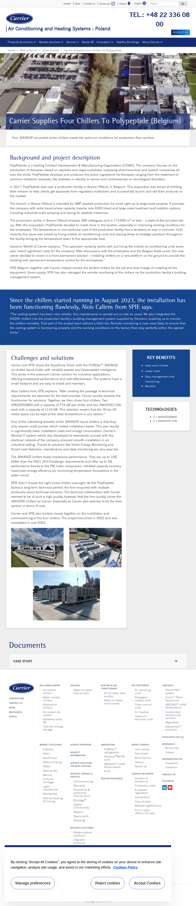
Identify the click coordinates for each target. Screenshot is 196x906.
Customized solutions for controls (173, 715)
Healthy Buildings (127, 42)
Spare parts (81, 816)
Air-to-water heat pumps (115, 694)
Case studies (51, 50)
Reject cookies (107, 883)
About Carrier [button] (151, 42)
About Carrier (29, 50)
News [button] (77, 3)
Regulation (172, 722)
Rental (88, 42)
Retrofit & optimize (82, 827)
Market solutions (51, 744)
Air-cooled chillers (49, 691)
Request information (78, 754)
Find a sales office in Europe (145, 811)
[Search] (163, 3)
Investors (171, 767)
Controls (168, 685)
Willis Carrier (143, 757)
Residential (50, 793)
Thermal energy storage (53, 728)
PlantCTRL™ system (172, 691)
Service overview (80, 744)
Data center (50, 770)
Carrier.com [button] (107, 4)
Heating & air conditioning (109, 687)
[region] (88, 873)
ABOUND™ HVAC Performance (176, 706)
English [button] (140, 4)
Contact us (15, 703)
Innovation (108, 744)
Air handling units (143, 691)
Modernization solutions (83, 834)
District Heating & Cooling (53, 799)
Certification (142, 797)
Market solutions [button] (49, 42)
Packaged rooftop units (143, 699)
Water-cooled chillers (51, 699)
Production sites (145, 785)
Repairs (78, 811)
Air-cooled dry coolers (52, 713)
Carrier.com (16, 698)
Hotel (46, 753)
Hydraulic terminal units (144, 717)
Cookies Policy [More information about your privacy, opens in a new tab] (125, 867)
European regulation (141, 791)
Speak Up (141, 766)
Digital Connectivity (81, 806)
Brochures (15, 712)
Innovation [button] (103, 42)
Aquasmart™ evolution (173, 728)
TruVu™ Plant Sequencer (174, 699)
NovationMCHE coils (114, 757)
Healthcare (50, 757)
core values (142, 749)
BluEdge (80, 800)
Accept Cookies (147, 883)
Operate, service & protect (81, 775)
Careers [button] (67, 3)
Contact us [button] (90, 3)
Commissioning (83, 781)
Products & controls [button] (20, 42)
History (139, 762)
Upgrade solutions (79, 841)
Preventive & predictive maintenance (82, 792)
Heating (75, 685)
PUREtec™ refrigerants (111, 751)
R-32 (107, 771)
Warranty (79, 785)
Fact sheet (141, 753)
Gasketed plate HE (52, 721)
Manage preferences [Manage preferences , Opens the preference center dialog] (32, 883)
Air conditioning (50, 685)
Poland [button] (125, 4)
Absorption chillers (50, 706)
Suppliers (171, 763)
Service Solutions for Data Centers (81, 764)
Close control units (143, 706)
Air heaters (142, 712)
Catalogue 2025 (173, 737)
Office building (52, 762)
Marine (47, 774)
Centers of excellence (141, 780)
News (12, 707)
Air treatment (140, 685)
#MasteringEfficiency (145, 805)
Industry (48, 749)
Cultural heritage (48, 780)
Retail (46, 766)
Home (11, 50)
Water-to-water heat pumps (83, 691)
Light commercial (50, 788)
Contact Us (169, 774)
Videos (13, 716)
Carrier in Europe (142, 773)
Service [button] (71, 42)
